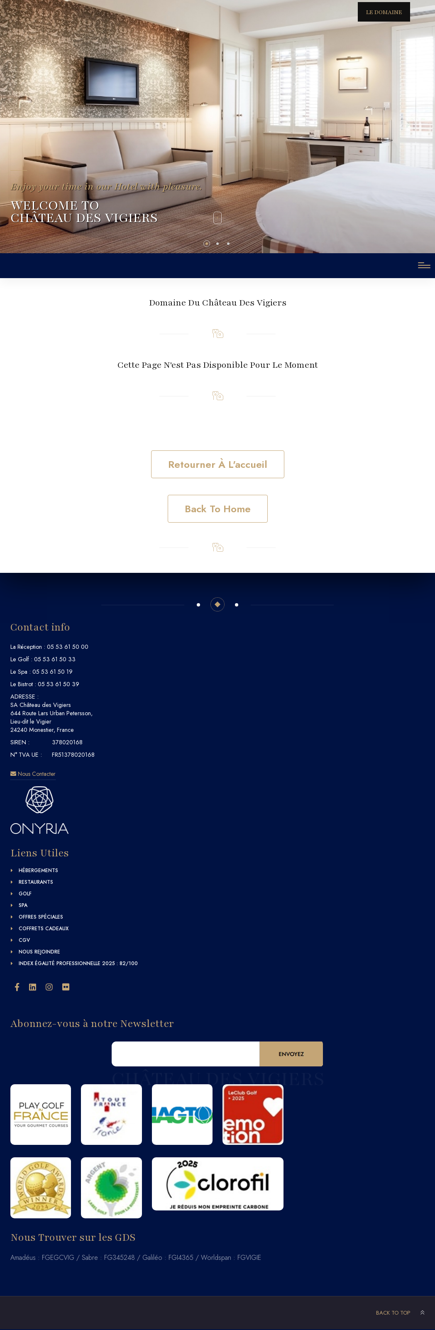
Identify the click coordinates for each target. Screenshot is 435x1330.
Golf (25, 893)
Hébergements (38, 870)
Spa (23, 905)
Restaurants (36, 882)
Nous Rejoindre (39, 952)
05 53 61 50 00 (67, 647)
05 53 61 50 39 (58, 684)
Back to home (218, 508)
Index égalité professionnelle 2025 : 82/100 (78, 963)
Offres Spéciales (41, 917)
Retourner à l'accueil (217, 464)
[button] (206, 243)
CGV (24, 940)
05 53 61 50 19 (52, 671)
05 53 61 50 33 (55, 659)
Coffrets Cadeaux (43, 928)
